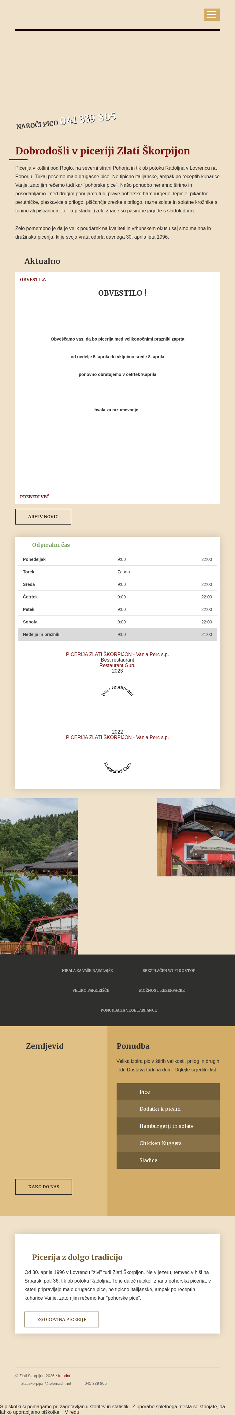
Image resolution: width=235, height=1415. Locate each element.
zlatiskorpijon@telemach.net (46, 1383)
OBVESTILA (33, 279)
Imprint (64, 1375)
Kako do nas (43, 1186)
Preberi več (34, 497)
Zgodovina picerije (61, 1319)
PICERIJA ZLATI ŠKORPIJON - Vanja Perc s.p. (117, 654)
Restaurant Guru (117, 665)
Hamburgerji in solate (167, 1126)
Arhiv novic (43, 516)
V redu (72, 1412)
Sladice (148, 1160)
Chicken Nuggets (161, 1143)
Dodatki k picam (160, 1109)
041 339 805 (95, 1383)
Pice (145, 1092)
